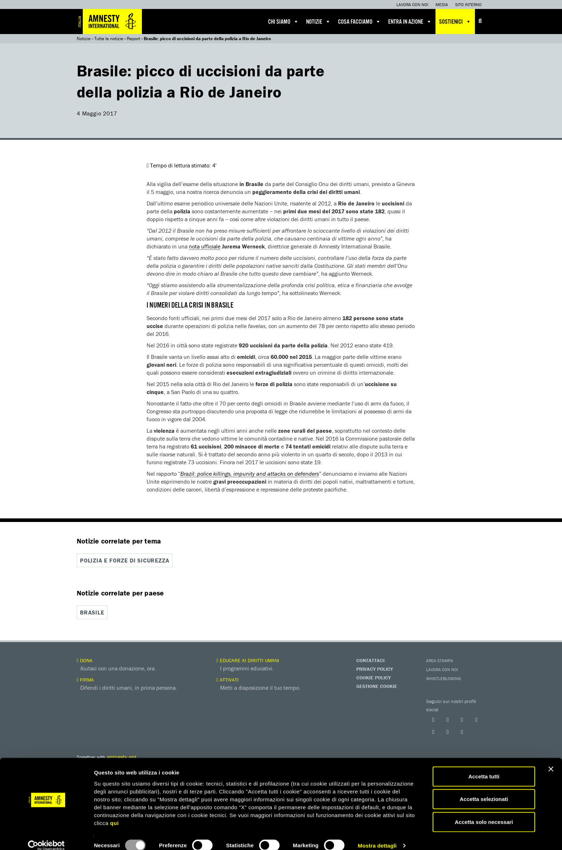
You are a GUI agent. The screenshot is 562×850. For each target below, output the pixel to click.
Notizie (318, 21)
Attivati (227, 679)
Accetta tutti (484, 766)
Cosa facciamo (359, 21)
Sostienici (455, 21)
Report (133, 38)
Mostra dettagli (377, 836)
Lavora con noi (412, 4)
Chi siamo (283, 21)
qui (114, 813)
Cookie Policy (373, 677)
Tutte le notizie (108, 38)
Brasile (92, 612)
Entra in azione (410, 21)
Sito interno (468, 4)
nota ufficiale (204, 246)
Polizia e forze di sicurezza (124, 560)
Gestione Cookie (376, 685)
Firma (85, 679)
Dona (84, 659)
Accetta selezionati (483, 789)
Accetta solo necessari (484, 812)
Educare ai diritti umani (247, 659)
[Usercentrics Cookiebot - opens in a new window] (46, 836)
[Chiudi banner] (550, 758)
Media (441, 4)
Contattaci (370, 659)
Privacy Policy (374, 668)
